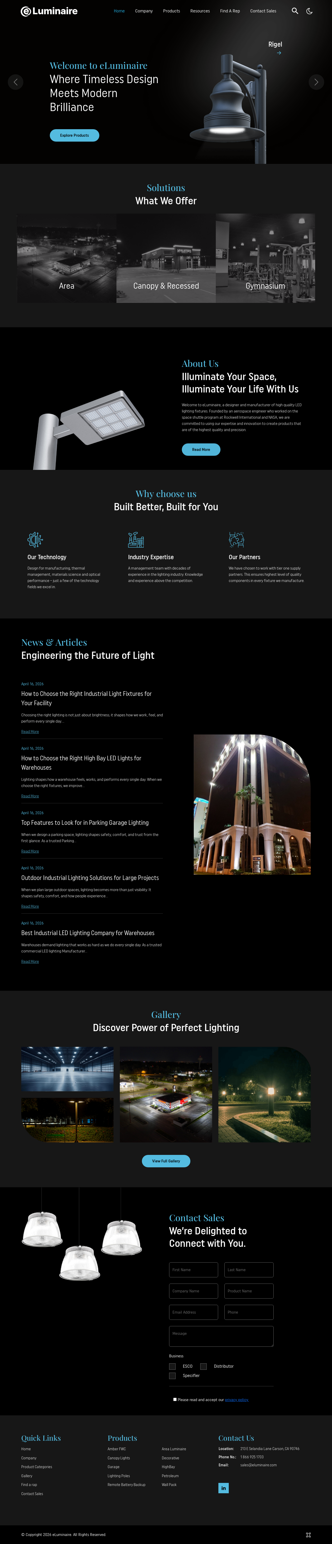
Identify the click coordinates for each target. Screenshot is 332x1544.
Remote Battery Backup (127, 1485)
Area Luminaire (174, 1449)
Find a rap (29, 1485)
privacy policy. (237, 1400)
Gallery (26, 1476)
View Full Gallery (166, 1161)
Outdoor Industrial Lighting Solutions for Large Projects (90, 883)
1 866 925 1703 (252, 1457)
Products (171, 11)
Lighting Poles (119, 1476)
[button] (295, 11)
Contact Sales (263, 11)
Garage (114, 1467)
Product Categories (36, 1467)
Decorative (170, 1458)
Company (144, 11)
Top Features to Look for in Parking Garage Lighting (85, 828)
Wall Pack (169, 1485)
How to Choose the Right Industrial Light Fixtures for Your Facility (86, 704)
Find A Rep (230, 11)
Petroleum (170, 1476)
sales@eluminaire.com (258, 1465)
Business (176, 1361)
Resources (200, 11)
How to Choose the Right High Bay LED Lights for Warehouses (81, 768)
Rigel (275, 44)
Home (119, 11)
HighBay (168, 1467)
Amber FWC (117, 1449)
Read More (30, 737)
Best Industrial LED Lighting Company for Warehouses (88, 938)
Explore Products (74, 135)
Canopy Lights (119, 1458)
